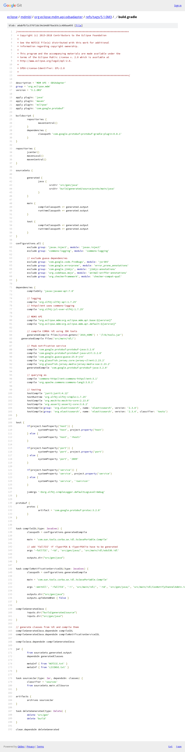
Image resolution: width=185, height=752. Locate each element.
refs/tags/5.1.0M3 (99, 17)
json (179, 746)
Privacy (30, 746)
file (78, 25)
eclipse (12, 17)
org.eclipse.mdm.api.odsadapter (58, 17)
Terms (40, 746)
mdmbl (26, 17)
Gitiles (21, 746)
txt (170, 746)
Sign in (178, 5)
